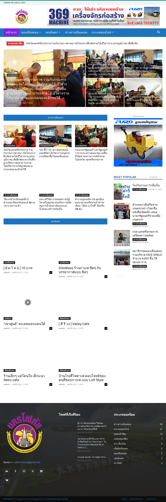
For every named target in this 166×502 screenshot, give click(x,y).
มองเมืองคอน (31, 32)
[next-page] (121, 276)
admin (7, 272)
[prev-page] (116, 276)
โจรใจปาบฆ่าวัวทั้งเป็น (146, 185)
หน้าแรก (11, 32)
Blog (124, 499)
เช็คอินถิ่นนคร (65, 318)
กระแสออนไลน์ (103, 32)
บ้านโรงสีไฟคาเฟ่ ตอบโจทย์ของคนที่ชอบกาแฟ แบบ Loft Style (82, 378)
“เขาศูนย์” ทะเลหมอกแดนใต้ (24, 324)
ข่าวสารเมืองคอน (76, 32)
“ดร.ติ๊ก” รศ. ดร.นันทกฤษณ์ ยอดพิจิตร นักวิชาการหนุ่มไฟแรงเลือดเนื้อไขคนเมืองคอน (54, 153)
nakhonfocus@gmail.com (27, 462)
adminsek (11, 103)
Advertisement (136, 499)
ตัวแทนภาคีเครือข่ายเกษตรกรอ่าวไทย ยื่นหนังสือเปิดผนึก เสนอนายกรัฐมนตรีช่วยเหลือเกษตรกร (146, 212)
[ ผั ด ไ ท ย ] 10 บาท (18, 268)
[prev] (152, 43)
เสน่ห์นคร (53, 32)
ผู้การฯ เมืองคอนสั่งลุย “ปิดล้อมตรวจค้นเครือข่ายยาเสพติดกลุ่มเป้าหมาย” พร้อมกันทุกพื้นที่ (92, 426)
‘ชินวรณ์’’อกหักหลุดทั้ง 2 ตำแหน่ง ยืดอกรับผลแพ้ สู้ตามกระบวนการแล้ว (19, 202)
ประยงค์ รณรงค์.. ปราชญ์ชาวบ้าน (91, 457)
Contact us (151, 499)
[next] (157, 43)
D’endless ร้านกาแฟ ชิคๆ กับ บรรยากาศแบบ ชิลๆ (80, 270)
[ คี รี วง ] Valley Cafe (74, 324)
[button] (158, 32)
